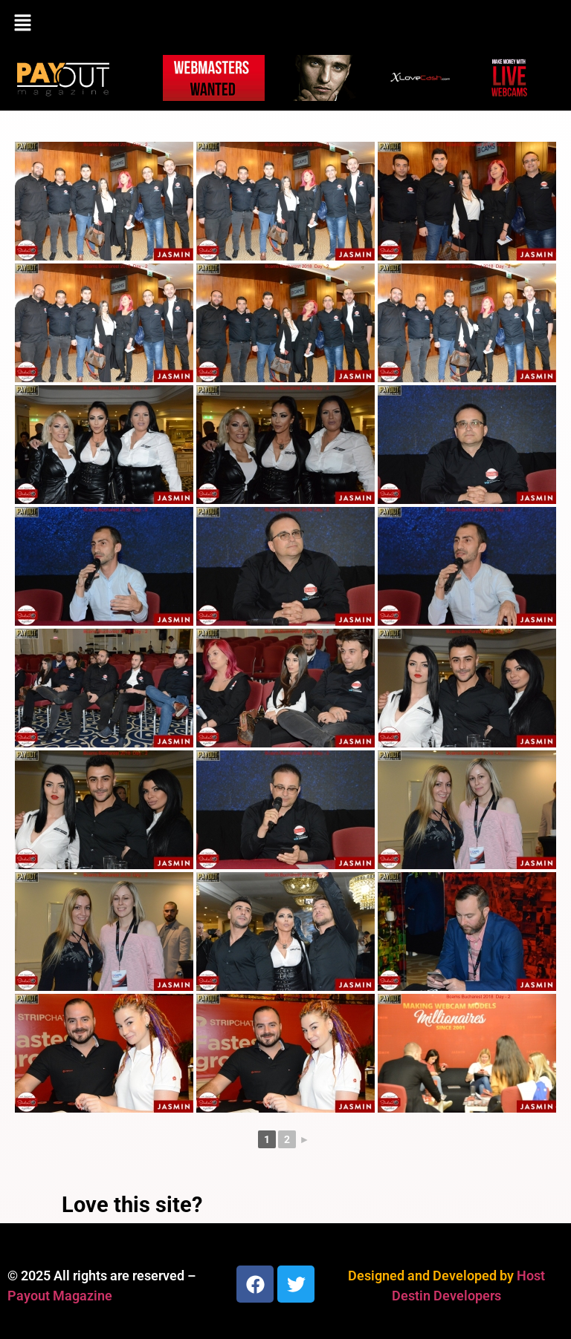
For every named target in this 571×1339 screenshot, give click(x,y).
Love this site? (132, 1204)
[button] (285, 23)
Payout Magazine (59, 1295)
